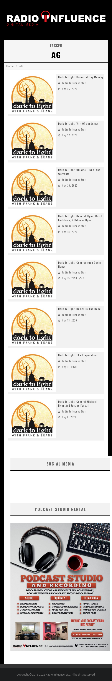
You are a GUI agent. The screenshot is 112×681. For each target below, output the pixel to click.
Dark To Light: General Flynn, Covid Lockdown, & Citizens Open (80, 218)
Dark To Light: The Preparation (77, 355)
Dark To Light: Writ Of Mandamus (78, 123)
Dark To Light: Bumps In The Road (79, 309)
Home (10, 66)
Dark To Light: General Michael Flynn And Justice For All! (77, 403)
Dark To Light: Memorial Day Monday (81, 77)
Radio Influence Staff (74, 83)
